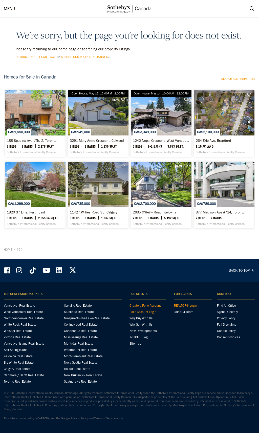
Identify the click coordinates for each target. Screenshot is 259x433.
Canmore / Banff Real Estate (24, 375)
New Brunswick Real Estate (83, 375)
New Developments (143, 331)
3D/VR (115, 100)
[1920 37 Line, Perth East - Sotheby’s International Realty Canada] (35, 195)
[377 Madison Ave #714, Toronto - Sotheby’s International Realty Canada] (224, 195)
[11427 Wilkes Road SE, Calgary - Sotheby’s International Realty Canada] (98, 195)
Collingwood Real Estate (81, 324)
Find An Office (226, 305)
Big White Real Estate (19, 362)
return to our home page (36, 57)
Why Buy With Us (141, 318)
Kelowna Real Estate (18, 356)
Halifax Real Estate (77, 369)
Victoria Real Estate (17, 337)
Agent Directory (227, 312)
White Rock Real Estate (20, 324)
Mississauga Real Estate (81, 337)
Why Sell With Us (141, 324)
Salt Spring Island (16, 350)
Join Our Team (183, 312)
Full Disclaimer (227, 324)
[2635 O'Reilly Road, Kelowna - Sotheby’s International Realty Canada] (161, 195)
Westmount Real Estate (80, 350)
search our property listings (84, 57)
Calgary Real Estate (17, 369)
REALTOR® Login (185, 305)
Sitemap (135, 343)
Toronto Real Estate (17, 381)
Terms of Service (105, 418)
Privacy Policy (226, 318)
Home (8, 249)
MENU (9, 8)
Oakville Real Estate (78, 305)
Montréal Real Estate (78, 343)
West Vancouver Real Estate (23, 312)
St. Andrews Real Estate (80, 381)
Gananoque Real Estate (80, 331)
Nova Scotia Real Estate (80, 362)
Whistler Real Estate (18, 331)
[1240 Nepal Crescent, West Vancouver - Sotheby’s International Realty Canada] (161, 123)
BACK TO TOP (242, 270)
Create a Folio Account (145, 305)
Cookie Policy (226, 331)
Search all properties (238, 79)
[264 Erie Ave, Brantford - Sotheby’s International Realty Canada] (224, 123)
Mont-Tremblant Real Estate (83, 356)
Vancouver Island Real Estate (24, 343)
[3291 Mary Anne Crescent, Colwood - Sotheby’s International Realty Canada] (98, 123)
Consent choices (228, 337)
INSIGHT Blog (138, 337)
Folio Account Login (143, 312)
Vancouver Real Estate (19, 305)
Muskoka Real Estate (79, 312)
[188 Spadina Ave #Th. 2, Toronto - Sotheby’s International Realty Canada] (35, 123)
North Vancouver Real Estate (24, 318)
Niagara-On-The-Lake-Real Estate (87, 318)
